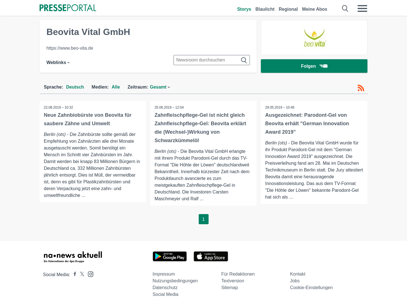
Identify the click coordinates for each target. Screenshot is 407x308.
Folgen (314, 66)
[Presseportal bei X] (80, 274)
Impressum (164, 274)
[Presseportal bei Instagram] (89, 273)
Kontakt (297, 274)
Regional (288, 9)
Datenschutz (165, 287)
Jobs (295, 280)
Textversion (232, 280)
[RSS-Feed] (361, 88)
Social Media (166, 294)
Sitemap (229, 287)
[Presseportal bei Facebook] (73, 274)
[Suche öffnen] (345, 8)
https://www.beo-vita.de (69, 48)
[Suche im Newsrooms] (212, 60)
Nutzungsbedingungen (175, 280)
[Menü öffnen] (362, 8)
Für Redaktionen (238, 274)
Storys (244, 9)
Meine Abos (314, 9)
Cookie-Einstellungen (311, 287)
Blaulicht (265, 9)
